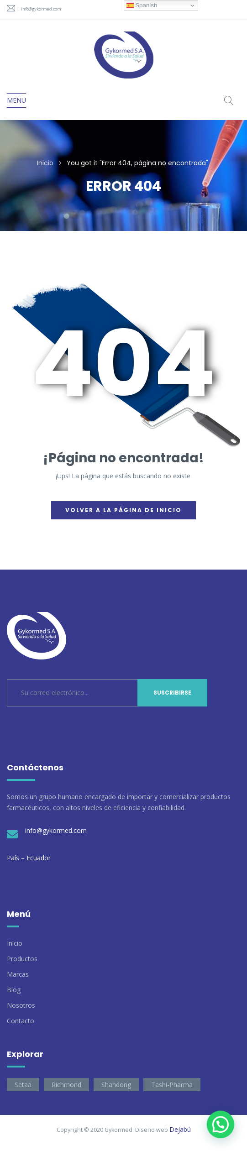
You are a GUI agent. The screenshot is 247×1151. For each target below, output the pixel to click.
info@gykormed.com (41, 9)
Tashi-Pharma (172, 1084)
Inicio (45, 162)
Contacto (20, 1020)
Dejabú (180, 1129)
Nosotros (21, 1005)
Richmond (66, 1084)
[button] (220, 1123)
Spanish (142, 5)
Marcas (18, 974)
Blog (14, 989)
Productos (22, 958)
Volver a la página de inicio (123, 510)
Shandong (116, 1084)
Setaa (23, 1084)
